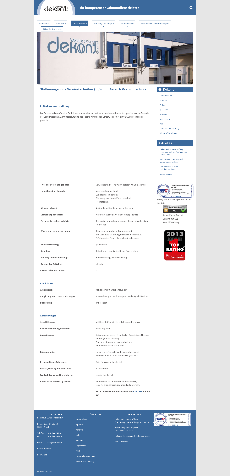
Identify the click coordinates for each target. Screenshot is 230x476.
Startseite (44, 23)
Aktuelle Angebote (52, 29)
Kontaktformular (44, 448)
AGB (162, 123)
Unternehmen (80, 23)
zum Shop (61, 23)
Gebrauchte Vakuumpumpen (155, 23)
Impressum (165, 119)
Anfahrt (163, 105)
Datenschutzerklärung (169, 128)
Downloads (42, 454)
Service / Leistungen (104, 23)
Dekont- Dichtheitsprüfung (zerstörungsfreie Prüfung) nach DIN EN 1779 (174, 152)
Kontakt (137, 391)
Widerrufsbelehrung (168, 133)
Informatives (127, 23)
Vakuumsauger (166, 174)
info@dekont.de (55, 442)
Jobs (165, 109)
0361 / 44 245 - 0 (54, 433)
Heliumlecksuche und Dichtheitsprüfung (169, 168)
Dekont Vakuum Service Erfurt (50, 417)
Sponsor (163, 100)
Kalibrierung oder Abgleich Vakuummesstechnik (171, 160)
